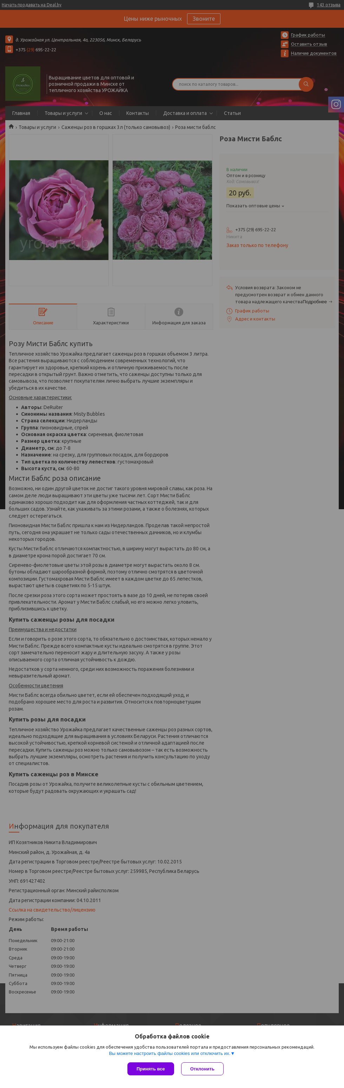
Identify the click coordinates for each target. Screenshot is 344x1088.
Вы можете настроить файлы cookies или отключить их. (169, 1053)
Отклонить (202, 1068)
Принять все (151, 1068)
